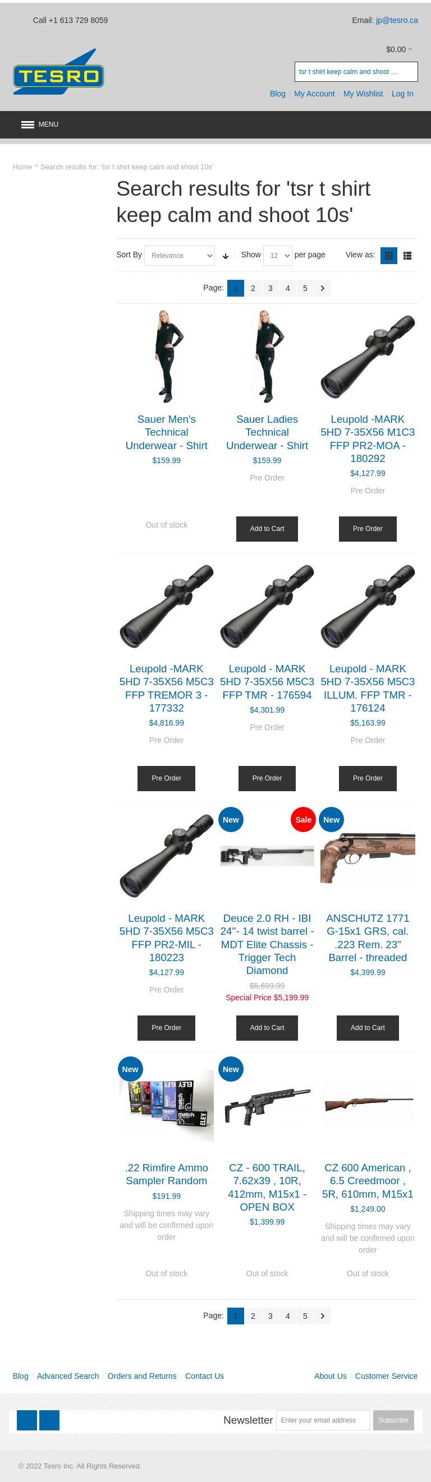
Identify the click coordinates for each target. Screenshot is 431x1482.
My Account (314, 93)
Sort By (129, 254)
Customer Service (386, 1376)
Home (22, 167)
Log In (403, 93)
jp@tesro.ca (397, 20)
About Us (330, 1376)
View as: (360, 254)
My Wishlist (363, 93)
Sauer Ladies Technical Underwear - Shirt (267, 432)
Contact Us (204, 1376)
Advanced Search (68, 1376)
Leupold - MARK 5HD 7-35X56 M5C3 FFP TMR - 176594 (267, 682)
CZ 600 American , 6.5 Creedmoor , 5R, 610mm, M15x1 (368, 1181)
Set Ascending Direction (225, 255)
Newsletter (248, 1420)
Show (251, 254)
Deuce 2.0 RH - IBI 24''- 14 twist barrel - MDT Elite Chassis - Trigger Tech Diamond (267, 944)
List (407, 255)
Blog (278, 93)
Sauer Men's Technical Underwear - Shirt (167, 432)
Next (322, 288)
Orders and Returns (142, 1376)
